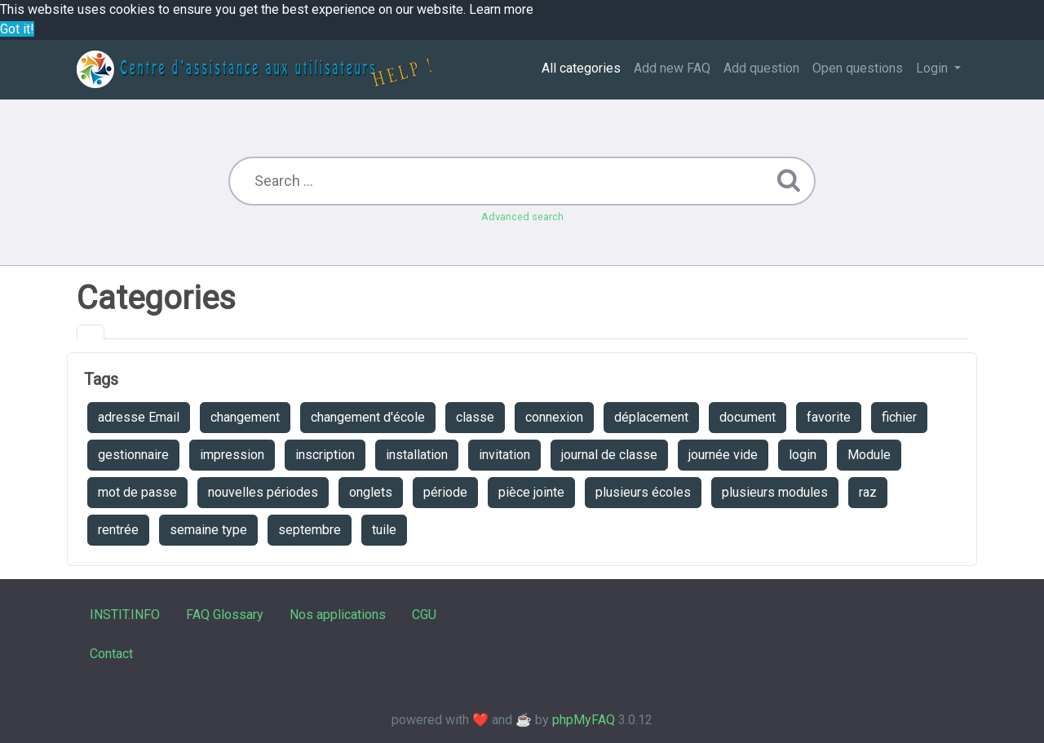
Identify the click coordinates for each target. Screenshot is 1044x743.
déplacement (651, 417)
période (445, 492)
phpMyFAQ (583, 720)
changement (245, 417)
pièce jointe (531, 492)
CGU (424, 614)
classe (475, 417)
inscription (325, 454)
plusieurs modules (775, 492)
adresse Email (138, 417)
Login (933, 68)
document (747, 417)
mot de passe (137, 492)
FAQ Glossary (224, 614)
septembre (309, 529)
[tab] (90, 332)
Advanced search (522, 216)
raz (868, 492)
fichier (899, 417)
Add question (761, 68)
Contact (111, 653)
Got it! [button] (17, 29)
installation (417, 454)
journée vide (723, 454)
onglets (370, 492)
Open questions (857, 68)
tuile (384, 529)
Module (869, 454)
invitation (504, 454)
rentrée (118, 529)
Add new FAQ (672, 68)
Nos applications (338, 614)
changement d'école (368, 417)
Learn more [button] (501, 9)
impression (232, 454)
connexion (554, 417)
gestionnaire (133, 454)
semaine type (208, 529)
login (802, 454)
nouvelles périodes (263, 492)
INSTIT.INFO (125, 614)
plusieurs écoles (643, 492)
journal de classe (609, 454)
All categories (581, 68)
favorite (829, 417)
